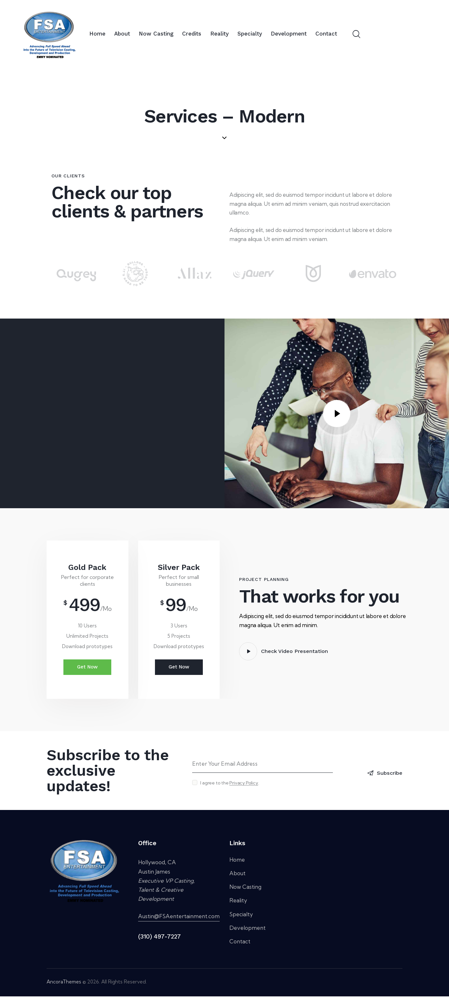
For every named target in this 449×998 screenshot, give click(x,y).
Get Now (87, 668)
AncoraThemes (64, 983)
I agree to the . (229, 784)
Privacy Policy (243, 784)
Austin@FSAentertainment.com (179, 917)
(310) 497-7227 (159, 938)
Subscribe (388, 773)
